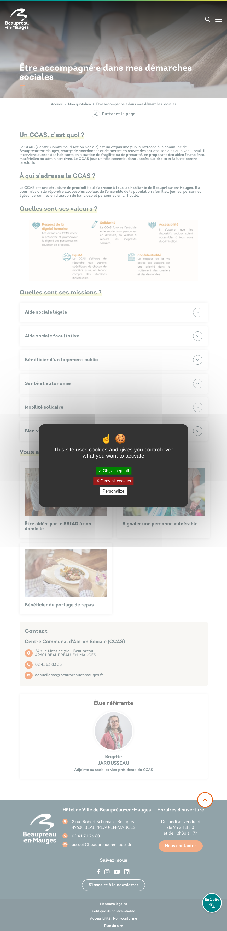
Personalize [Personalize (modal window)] (114, 491)
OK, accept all (113, 471)
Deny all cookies (113, 481)
